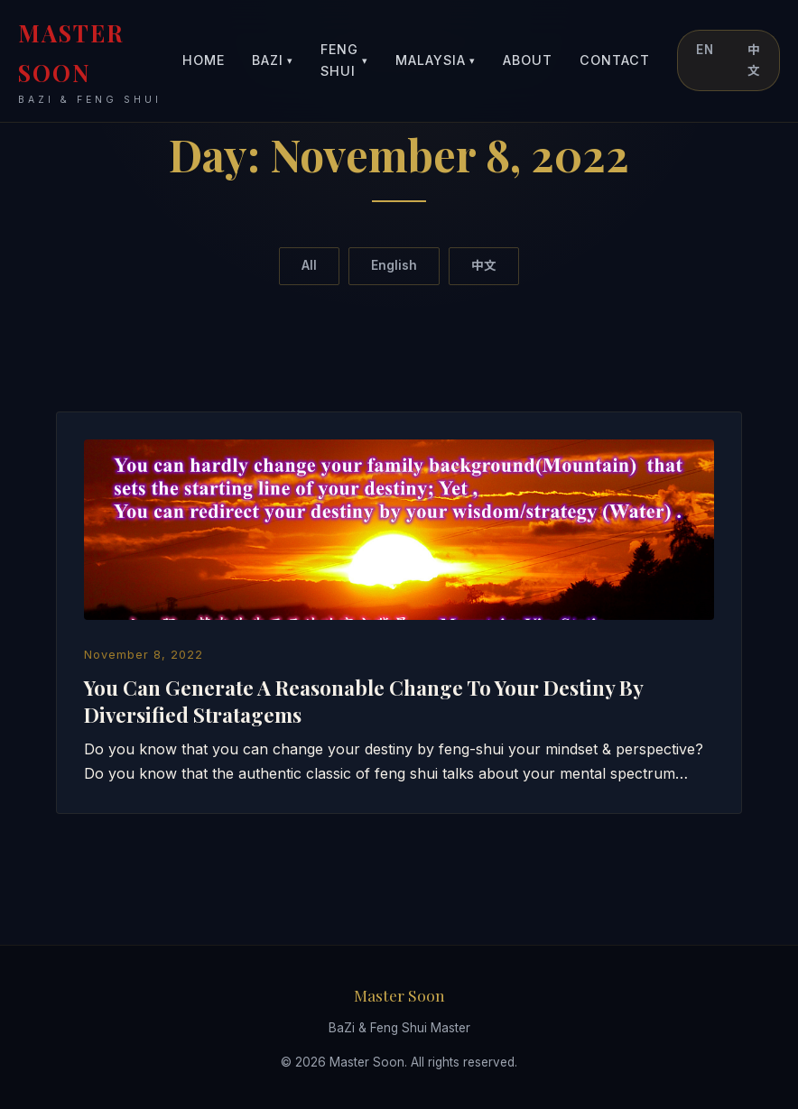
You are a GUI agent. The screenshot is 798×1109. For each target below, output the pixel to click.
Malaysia (435, 60)
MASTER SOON (100, 62)
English (394, 265)
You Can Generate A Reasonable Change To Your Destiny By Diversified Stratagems (363, 700)
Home (203, 60)
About (527, 60)
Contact (615, 60)
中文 (754, 60)
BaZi (272, 60)
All (309, 265)
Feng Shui (344, 60)
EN (705, 49)
